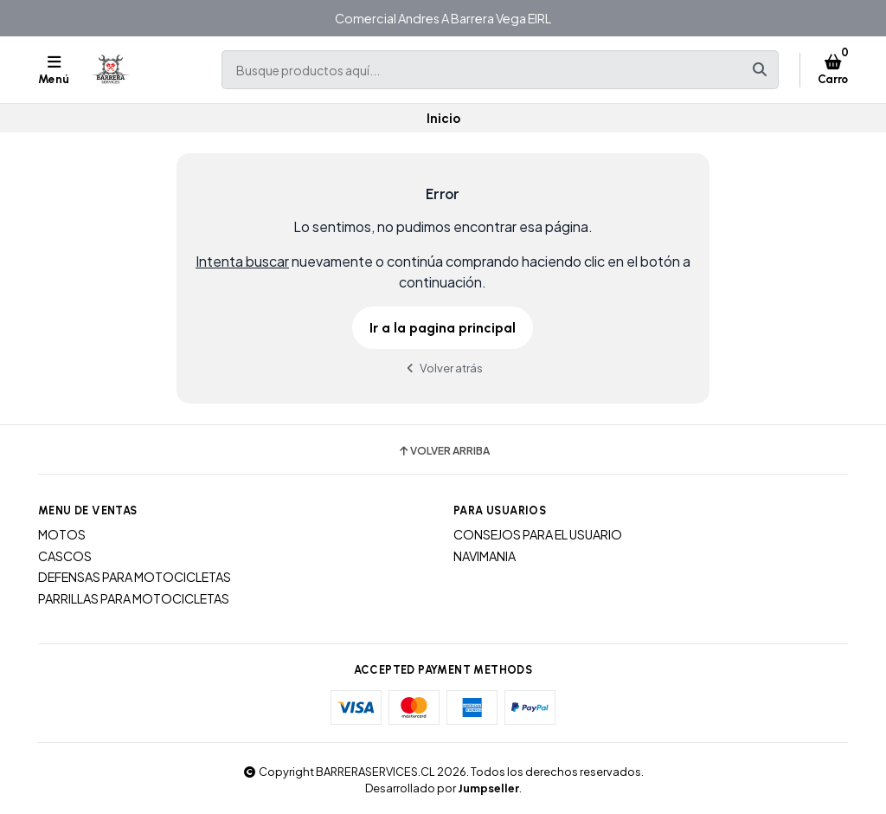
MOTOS (62, 534)
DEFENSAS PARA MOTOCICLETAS (134, 577)
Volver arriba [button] (443, 451)
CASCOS (65, 556)
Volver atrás (443, 367)
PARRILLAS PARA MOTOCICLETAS (133, 598)
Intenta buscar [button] (242, 261)
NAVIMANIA (484, 556)
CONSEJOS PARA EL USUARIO (537, 534)
